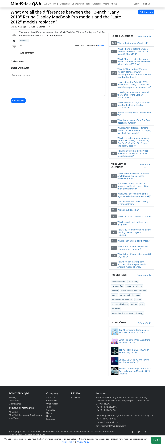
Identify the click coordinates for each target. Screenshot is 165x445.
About (114, 3)
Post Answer (18, 100)
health (138, 299)
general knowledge (134, 286)
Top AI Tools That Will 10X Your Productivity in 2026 (134, 351)
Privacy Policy (86, 431)
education (116, 309)
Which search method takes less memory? (132, 223)
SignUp (146, 3)
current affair (117, 286)
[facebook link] (132, 432)
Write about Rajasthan (128, 210)
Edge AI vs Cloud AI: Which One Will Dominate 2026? (134, 361)
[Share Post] (49, 27)
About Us (50, 397)
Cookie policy (15, 434)
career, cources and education (133, 290)
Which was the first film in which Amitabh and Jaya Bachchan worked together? (133, 176)
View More (144, 36)
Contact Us (51, 400)
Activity (47, 3)
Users (106, 3)
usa (141, 304)
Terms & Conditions (104, 431)
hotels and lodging (120, 304)
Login (136, 3)
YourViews (14, 418)
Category (96, 3)
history (115, 290)
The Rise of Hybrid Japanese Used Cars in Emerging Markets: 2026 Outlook (135, 371)
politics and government (122, 299)
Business (50, 419)
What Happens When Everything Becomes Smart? (134, 341)
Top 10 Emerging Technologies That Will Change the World (134, 331)
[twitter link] (139, 432)
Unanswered (78, 3)
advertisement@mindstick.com (111, 425)
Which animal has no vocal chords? (134, 216)
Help (48, 416)
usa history (133, 281)
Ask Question (146, 12)
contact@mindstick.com (107, 422)
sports (114, 295)
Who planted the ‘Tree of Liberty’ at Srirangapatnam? (134, 202)
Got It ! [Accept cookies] (156, 440)
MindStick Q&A (26, 3)
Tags (88, 3)
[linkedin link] (145, 432)
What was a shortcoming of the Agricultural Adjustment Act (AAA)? (134, 195)
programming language (130, 295)
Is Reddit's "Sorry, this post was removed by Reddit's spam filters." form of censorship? (133, 186)
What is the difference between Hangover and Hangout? (132, 247)
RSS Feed (75, 397)
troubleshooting (118, 281)
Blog (55, 3)
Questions (65, 3)
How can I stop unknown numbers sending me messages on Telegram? (134, 232)
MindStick (13, 412)
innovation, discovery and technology (127, 313)
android (134, 304)
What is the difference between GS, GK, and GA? (134, 255)
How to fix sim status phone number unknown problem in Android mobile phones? (131, 264)
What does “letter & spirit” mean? (133, 241)
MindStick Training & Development (26, 415)
